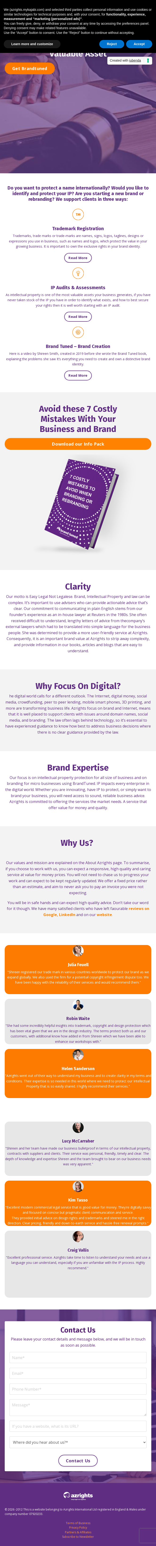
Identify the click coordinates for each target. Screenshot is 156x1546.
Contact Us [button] (78, 1460)
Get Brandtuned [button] (29, 68)
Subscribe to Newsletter (78, 1537)
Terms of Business (78, 1523)
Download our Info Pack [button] (78, 444)
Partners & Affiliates (78, 1532)
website (104, 914)
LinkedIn (67, 914)
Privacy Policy (78, 1528)
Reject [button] (112, 44)
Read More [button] (77, 258)
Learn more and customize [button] (32, 44)
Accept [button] (139, 44)
